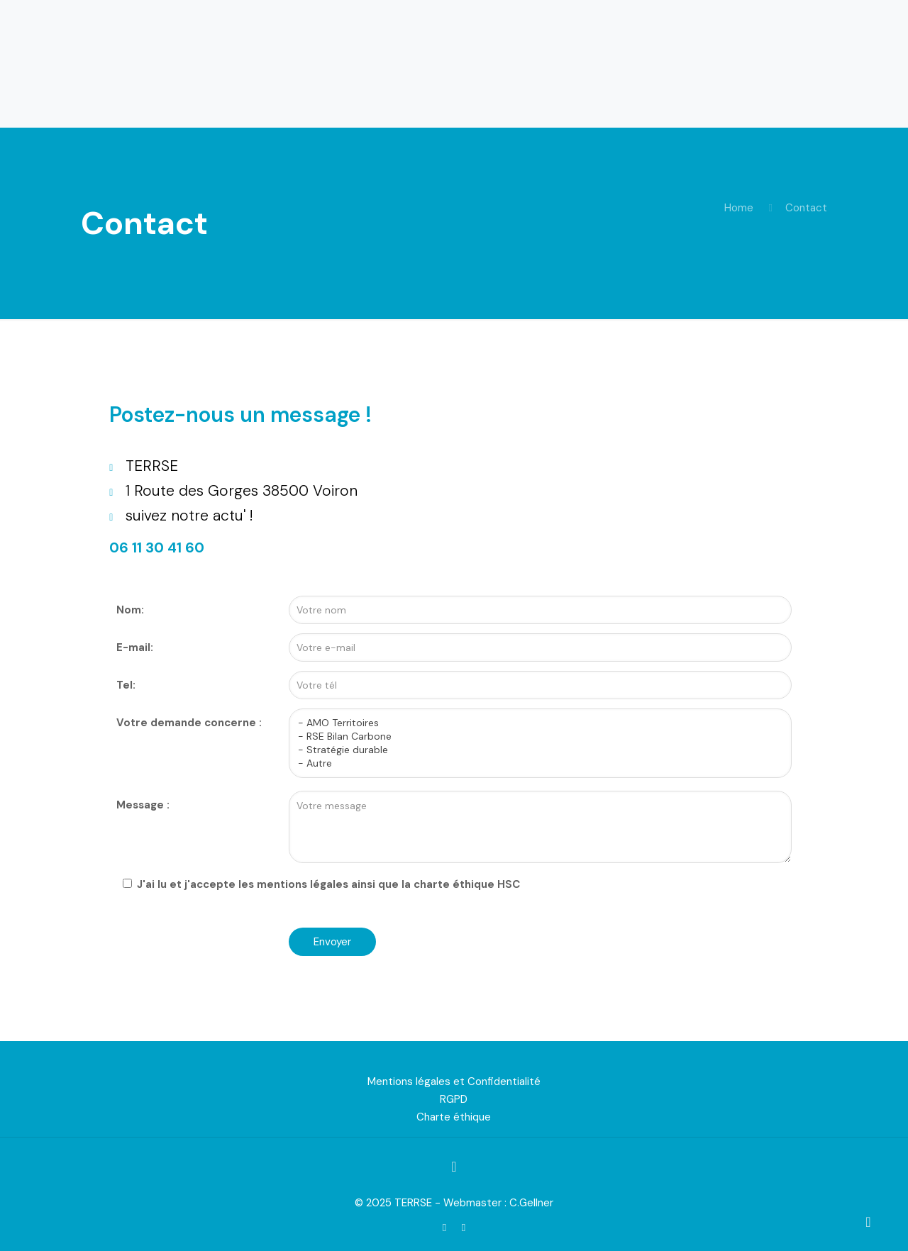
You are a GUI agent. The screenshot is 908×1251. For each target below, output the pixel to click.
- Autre (535, 763)
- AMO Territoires (535, 723)
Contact (806, 208)
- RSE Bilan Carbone (535, 736)
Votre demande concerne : (189, 723)
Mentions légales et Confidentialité (454, 1081)
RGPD (453, 1099)
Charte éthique (453, 1117)
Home (738, 208)
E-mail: (134, 647)
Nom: (130, 610)
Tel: (125, 685)
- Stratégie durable (535, 750)
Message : (143, 805)
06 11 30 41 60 (156, 547)
